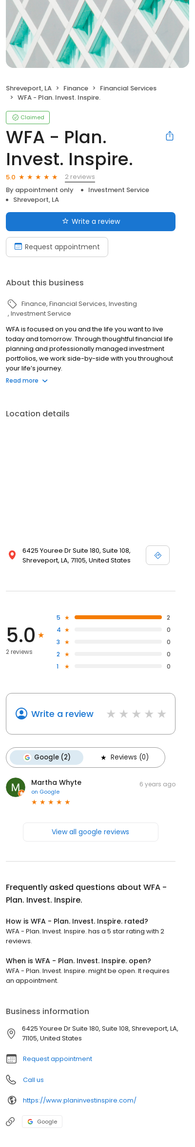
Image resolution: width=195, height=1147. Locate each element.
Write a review (62, 714)
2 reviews (80, 176)
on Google (45, 792)
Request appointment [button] (57, 1058)
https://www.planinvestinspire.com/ (79, 1100)
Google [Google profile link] (42, 1121)
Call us (33, 1079)
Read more (27, 380)
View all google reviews (90, 832)
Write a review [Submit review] (91, 221)
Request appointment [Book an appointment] (57, 247)
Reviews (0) (124, 757)
